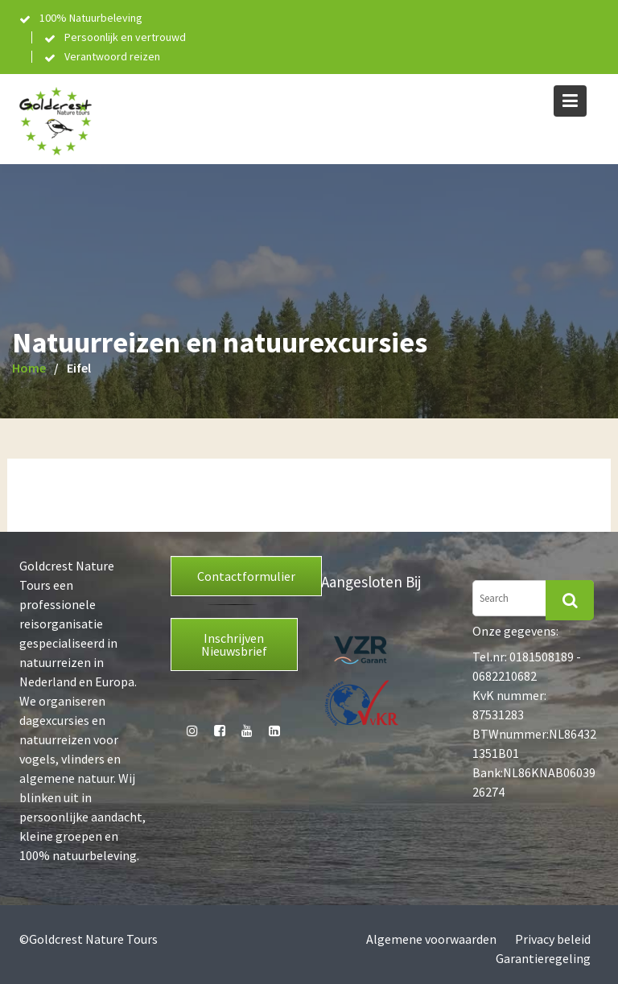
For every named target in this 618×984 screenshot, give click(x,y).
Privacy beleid (553, 939)
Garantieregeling (543, 958)
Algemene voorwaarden (431, 939)
